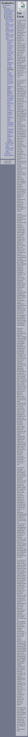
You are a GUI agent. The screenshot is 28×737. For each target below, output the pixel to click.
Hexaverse (9, 16)
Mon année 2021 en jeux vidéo (10, 21)
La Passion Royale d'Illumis (9, 154)
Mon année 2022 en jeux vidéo (10, 26)
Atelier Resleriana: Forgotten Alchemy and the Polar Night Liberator (10, 49)
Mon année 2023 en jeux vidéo (10, 31)
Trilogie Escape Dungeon (9, 65)
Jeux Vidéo (9, 18)
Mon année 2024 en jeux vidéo (10, 36)
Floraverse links (8, 11)
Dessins (8, 9)
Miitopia (9, 92)
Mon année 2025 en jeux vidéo (10, 144)
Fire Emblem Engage (9, 72)
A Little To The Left (10, 41)
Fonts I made (8, 12)
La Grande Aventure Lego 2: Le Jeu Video (10, 79)
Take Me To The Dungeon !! (10, 115)
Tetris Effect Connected (10, 120)
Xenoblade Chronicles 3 (10, 125)
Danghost (10, 59)
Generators (9, 14)
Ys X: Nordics (9, 138)
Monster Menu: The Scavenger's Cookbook (10, 96)
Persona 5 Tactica (10, 101)
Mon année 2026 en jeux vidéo (10, 149)
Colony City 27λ (9, 56)
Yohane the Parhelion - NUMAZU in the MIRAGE (10, 133)
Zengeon (9, 141)
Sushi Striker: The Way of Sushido (10, 109)
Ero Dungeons (10, 61)
